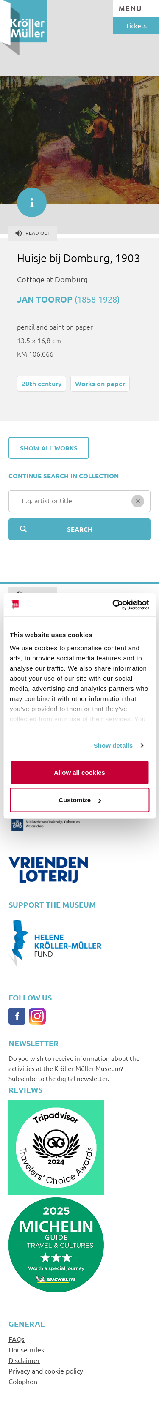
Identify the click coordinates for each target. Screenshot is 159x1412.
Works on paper (100, 383)
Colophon (22, 1381)
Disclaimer (24, 1360)
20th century (41, 383)
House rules (26, 1349)
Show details (113, 745)
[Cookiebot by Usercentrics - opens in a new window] (113, 605)
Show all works (49, 448)
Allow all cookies (79, 772)
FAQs (16, 1339)
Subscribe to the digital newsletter (58, 1078)
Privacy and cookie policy (45, 1370)
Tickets (136, 25)
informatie (27, 198)
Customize (80, 800)
